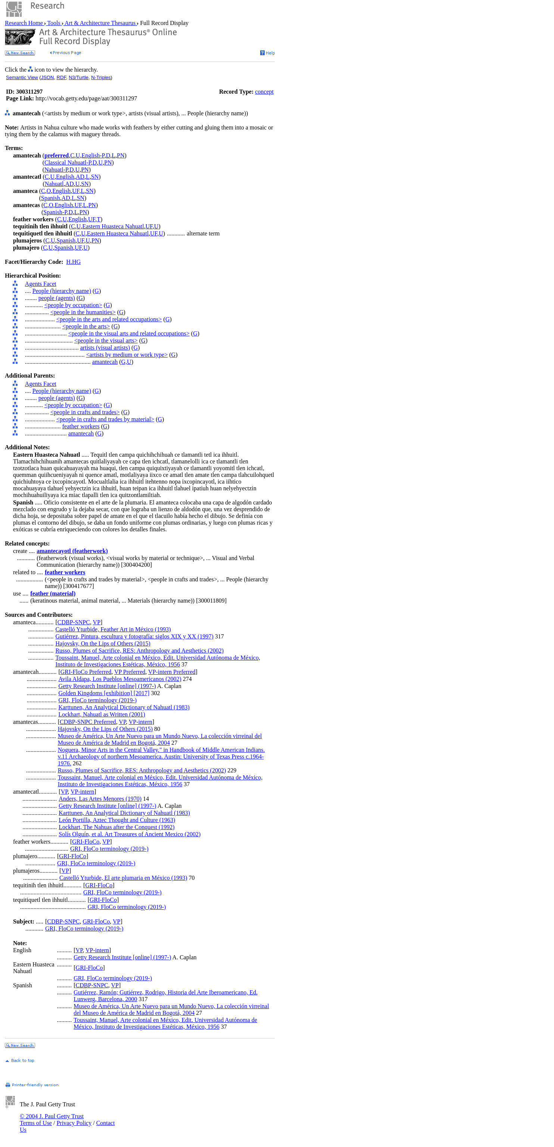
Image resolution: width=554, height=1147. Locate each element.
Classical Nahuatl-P (67, 162)
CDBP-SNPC (73, 622)
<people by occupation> (73, 305)
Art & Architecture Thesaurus (100, 23)
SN (95, 177)
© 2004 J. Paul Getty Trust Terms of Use (52, 1119)
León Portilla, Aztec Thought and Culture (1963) (117, 820)
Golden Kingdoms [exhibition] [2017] (103, 693)
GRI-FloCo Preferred (85, 672)
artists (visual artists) (105, 347)
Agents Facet (40, 284)
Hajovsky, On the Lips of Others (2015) (102, 643)
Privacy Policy (73, 1123)
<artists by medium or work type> (127, 354)
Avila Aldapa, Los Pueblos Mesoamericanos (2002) (119, 679)
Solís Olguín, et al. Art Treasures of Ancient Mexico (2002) (129, 834)
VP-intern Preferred (172, 672)
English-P (92, 155)
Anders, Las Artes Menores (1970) (100, 799)
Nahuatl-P (56, 169)
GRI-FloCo (85, 841)
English (65, 177)
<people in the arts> (86, 326)
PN (120, 155)
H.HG (73, 262)
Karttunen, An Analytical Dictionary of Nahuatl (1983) (123, 707)
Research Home (24, 23)
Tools (54, 23)
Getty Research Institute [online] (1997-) (107, 686)
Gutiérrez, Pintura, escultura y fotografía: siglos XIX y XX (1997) (134, 636)
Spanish (50, 198)
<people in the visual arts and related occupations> (129, 333)
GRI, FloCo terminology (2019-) (97, 700)
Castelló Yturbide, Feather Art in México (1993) (113, 629)
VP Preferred (129, 672)
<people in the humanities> (83, 312)
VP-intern (140, 722)
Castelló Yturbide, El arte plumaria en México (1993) (123, 878)
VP (96, 622)
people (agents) (56, 298)
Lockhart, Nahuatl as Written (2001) (101, 714)
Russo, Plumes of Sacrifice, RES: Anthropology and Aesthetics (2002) (139, 650)
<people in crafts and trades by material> (105, 419)
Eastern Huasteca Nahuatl (113, 226)
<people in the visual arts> (106, 340)
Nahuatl (54, 184)
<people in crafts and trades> (85, 412)
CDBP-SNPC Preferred (88, 722)
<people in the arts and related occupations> (109, 319)
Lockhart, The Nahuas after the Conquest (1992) (116, 827)
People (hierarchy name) (61, 291)
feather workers (81, 426)
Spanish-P (55, 212)
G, (124, 362)
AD (80, 177)
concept (264, 91)
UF (75, 191)
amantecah (105, 362)
